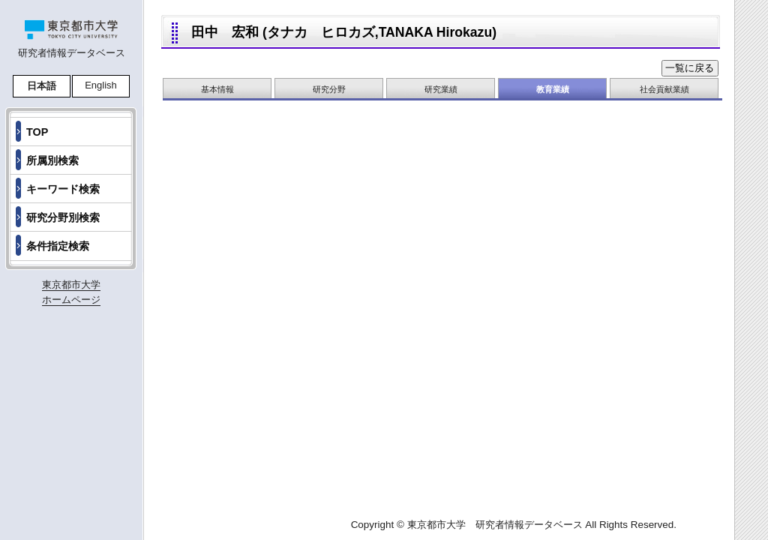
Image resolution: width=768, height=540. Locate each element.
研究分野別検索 (63, 218)
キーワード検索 (63, 189)
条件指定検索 (57, 246)
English (101, 85)
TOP (37, 132)
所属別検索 (52, 160)
